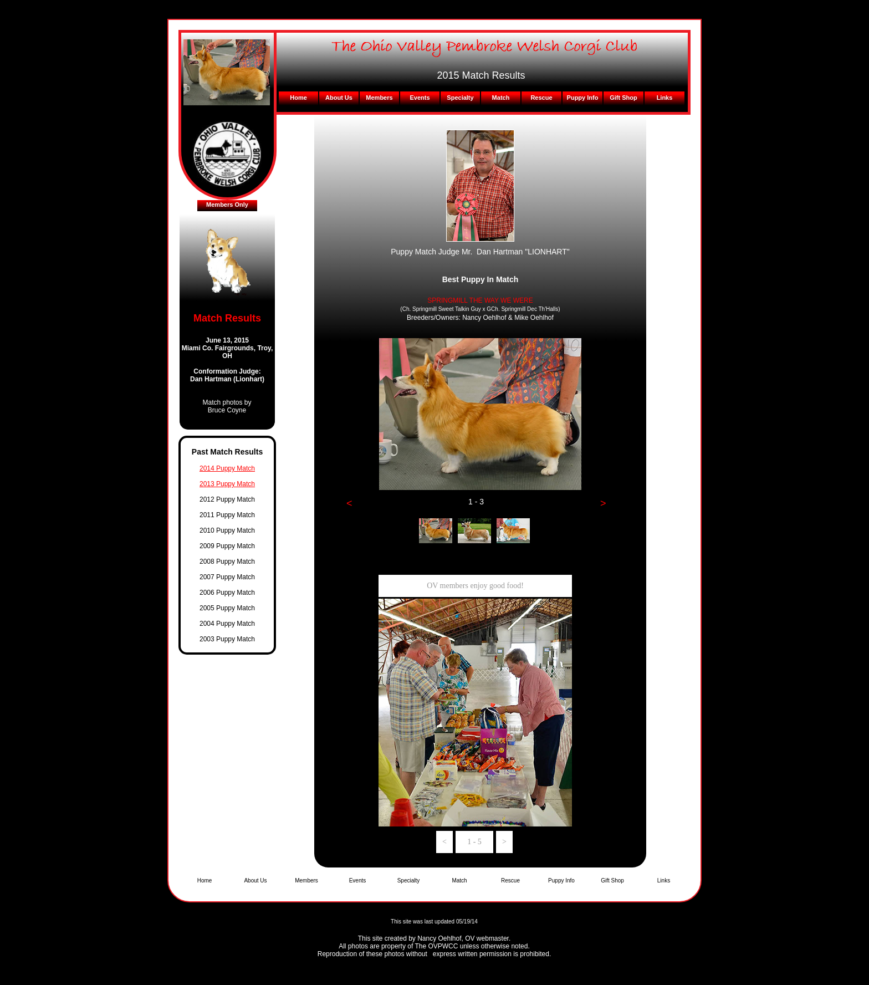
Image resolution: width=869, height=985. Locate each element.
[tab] (435, 530)
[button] (349, 503)
